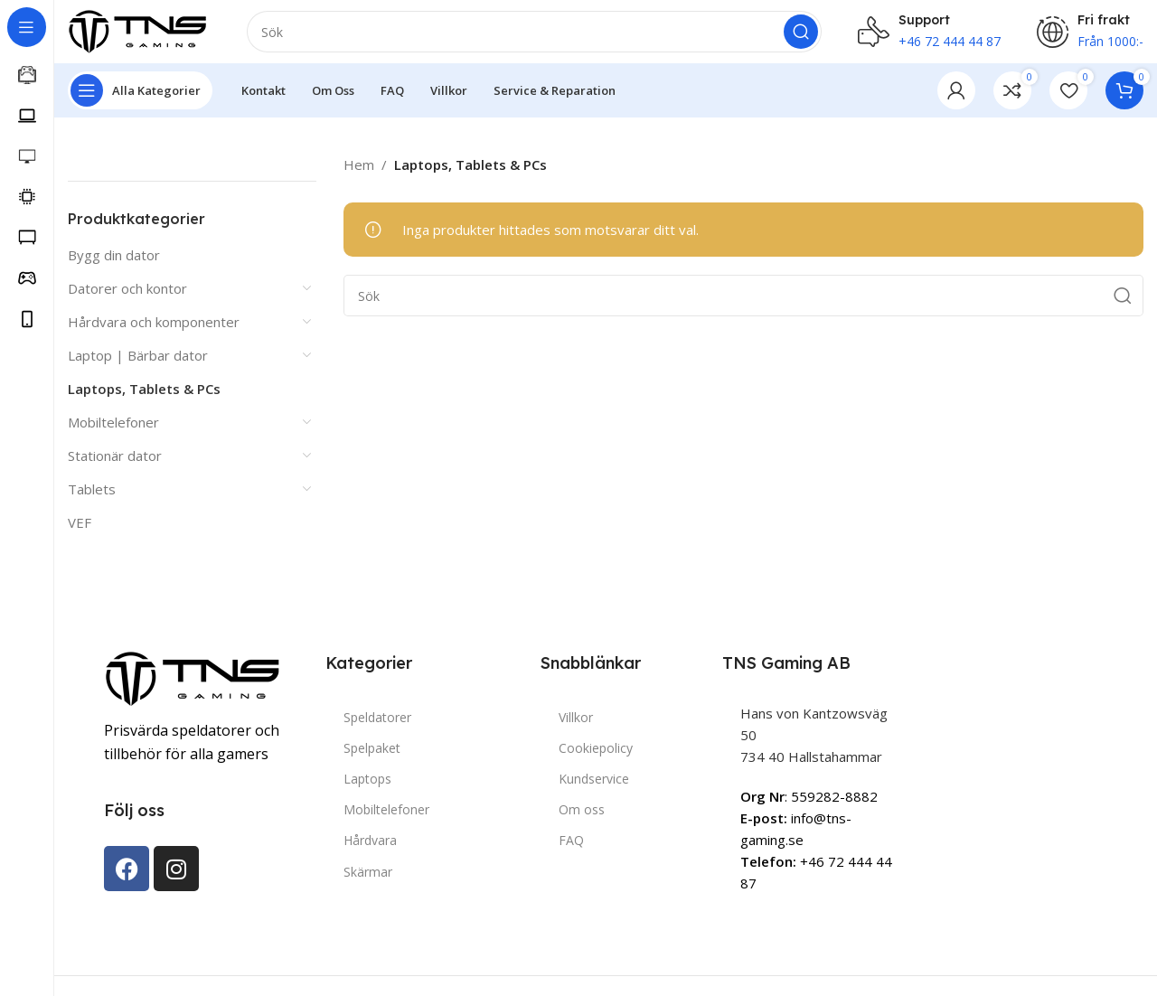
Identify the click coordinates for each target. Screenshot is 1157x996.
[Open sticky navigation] (140, 99)
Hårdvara (370, 849)
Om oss (582, 818)
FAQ (571, 849)
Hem (358, 173)
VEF (79, 530)
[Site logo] (139, 34)
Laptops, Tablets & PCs (144, 397)
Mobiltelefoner (113, 430)
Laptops (367, 787)
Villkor (576, 725)
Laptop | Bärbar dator (138, 363)
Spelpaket (371, 756)
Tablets (92, 497)
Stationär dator (115, 464)
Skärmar (367, 879)
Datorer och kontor (127, 296)
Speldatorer (377, 725)
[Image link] (194, 686)
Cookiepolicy (596, 756)
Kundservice (594, 787)
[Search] (534, 36)
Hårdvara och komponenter (154, 330)
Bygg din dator (114, 263)
